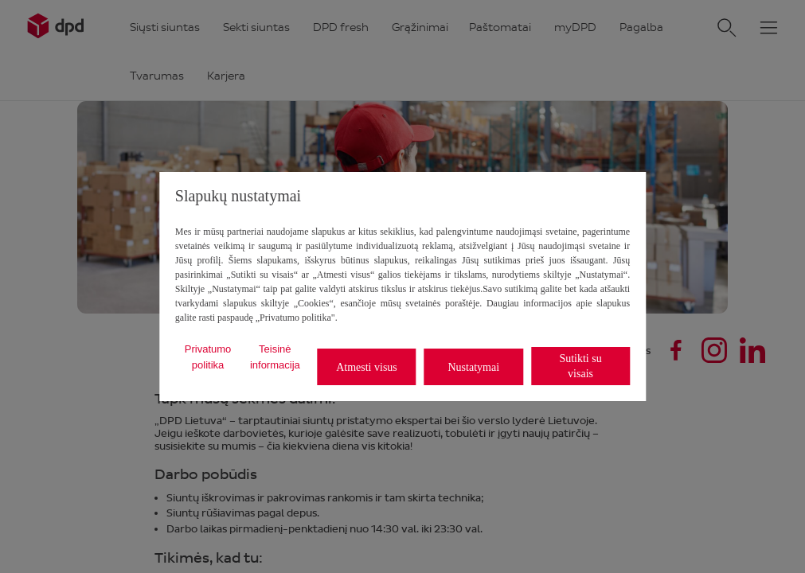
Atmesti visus (366, 367)
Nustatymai (473, 367)
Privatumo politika (208, 357)
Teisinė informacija (275, 357)
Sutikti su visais (580, 366)
